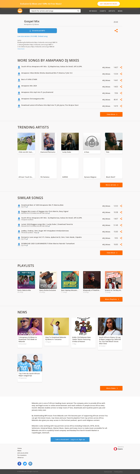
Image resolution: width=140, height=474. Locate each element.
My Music (93, 11)
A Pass (86, 152)
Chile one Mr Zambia (26, 152)
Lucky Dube (66, 152)
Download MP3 (37, 30)
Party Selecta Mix (24, 290)
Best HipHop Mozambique (70, 290)
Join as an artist (23, 453)
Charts (103, 11)
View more (21, 49)
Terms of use (108, 471)
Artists (112, 11)
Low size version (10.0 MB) (27, 36)
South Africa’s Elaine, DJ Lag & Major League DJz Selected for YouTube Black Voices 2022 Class (110, 340)
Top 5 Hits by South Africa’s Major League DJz (29, 374)
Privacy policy (118, 471)
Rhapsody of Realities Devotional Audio (92, 290)
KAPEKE (65, 177)
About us (21, 457)
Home (20, 448)
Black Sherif (110, 177)
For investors (22, 455)
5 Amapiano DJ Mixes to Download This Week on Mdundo (28, 339)
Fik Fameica (44, 177)
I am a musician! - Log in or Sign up (70, 439)
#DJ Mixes (106, 67)
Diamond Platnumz (47, 152)
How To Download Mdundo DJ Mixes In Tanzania (55, 338)
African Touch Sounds (26, 177)
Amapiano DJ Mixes (31, 24)
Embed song (42, 36)
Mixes (120, 11)
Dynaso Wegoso (90, 177)
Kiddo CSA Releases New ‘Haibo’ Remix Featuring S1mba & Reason (81, 339)
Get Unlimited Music (108, 4)
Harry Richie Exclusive (47, 290)
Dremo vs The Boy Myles (113, 290)
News (19, 451)
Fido (107, 152)
